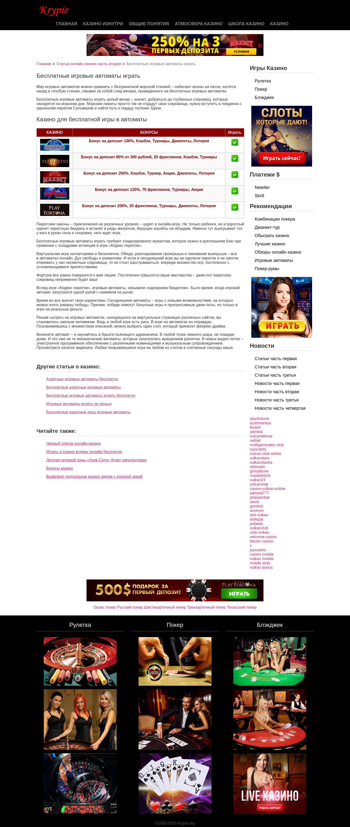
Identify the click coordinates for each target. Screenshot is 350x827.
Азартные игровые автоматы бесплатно (82, 379)
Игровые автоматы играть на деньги (79, 404)
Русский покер (130, 607)
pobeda (256, 524)
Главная (66, 23)
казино (279, 23)
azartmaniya (260, 423)
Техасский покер (241, 607)
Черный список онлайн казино (73, 443)
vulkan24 (257, 480)
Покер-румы (267, 268)
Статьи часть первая (276, 358)
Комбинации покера (275, 219)
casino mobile (262, 554)
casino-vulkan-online (267, 489)
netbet (255, 440)
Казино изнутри (103, 23)
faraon (255, 427)
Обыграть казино (272, 235)
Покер (261, 89)
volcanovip (259, 484)
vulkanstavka (261, 462)
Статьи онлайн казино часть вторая (89, 64)
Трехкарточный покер (206, 607)
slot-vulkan (259, 515)
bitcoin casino (261, 541)
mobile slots (260, 563)
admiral (256, 432)
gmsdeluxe (259, 471)
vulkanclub (259, 528)
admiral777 (259, 493)
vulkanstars (260, 458)
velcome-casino (263, 537)
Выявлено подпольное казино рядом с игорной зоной (94, 476)
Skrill (259, 195)
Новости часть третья (277, 400)
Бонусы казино (59, 468)
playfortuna (259, 419)
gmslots (256, 506)
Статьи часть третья (275, 375)
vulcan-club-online (265, 454)
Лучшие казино (270, 243)
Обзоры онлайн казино (278, 252)
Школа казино (246, 23)
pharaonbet (260, 497)
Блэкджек (264, 97)
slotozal (256, 519)
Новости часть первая (277, 383)
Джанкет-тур (267, 227)
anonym (257, 510)
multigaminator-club (267, 445)
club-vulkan (260, 532)
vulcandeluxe (261, 436)
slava (254, 502)
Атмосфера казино (198, 23)
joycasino (258, 550)
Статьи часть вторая (275, 367)
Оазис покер (105, 607)
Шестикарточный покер (165, 607)
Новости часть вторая (277, 391)
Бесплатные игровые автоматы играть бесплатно (90, 395)
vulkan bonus (261, 567)
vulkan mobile (262, 559)
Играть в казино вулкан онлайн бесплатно (84, 452)
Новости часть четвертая (280, 408)
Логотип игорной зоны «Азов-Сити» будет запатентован (96, 460)
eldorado (257, 467)
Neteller (262, 187)
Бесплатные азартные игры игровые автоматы (88, 412)
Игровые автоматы (274, 260)
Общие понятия (149, 23)
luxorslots (258, 449)
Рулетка (263, 81)
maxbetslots (260, 475)
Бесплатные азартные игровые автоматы (83, 387)
